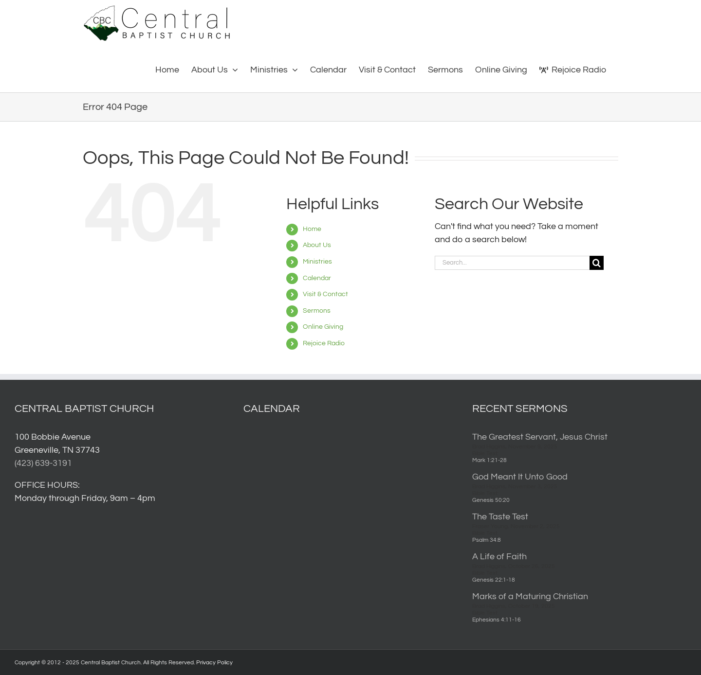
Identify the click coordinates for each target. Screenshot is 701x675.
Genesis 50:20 (491, 500)
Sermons (317, 310)
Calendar (317, 278)
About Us (317, 245)
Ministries (317, 261)
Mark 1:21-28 (489, 460)
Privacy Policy (214, 662)
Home (312, 229)
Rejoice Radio (324, 343)
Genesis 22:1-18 (493, 580)
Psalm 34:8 (486, 540)
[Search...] (512, 263)
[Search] (597, 263)
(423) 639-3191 (43, 463)
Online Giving (323, 326)
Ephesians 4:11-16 (496, 620)
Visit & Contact (325, 294)
